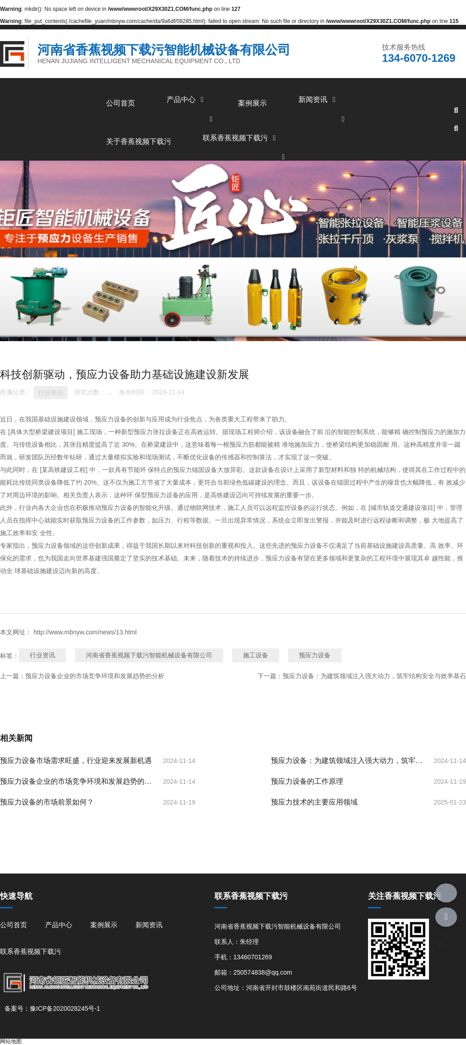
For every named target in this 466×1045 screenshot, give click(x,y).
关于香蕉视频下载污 (138, 141)
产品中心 (186, 99)
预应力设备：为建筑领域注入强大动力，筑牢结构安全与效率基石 (374, 676)
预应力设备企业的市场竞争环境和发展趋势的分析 (94, 676)
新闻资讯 (318, 99)
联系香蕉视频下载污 (241, 138)
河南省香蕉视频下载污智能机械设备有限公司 (149, 655)
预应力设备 (315, 655)
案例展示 (252, 103)
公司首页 (120, 103)
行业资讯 (50, 392)
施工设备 (255, 655)
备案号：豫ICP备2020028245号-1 (52, 1008)
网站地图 (11, 1041)
